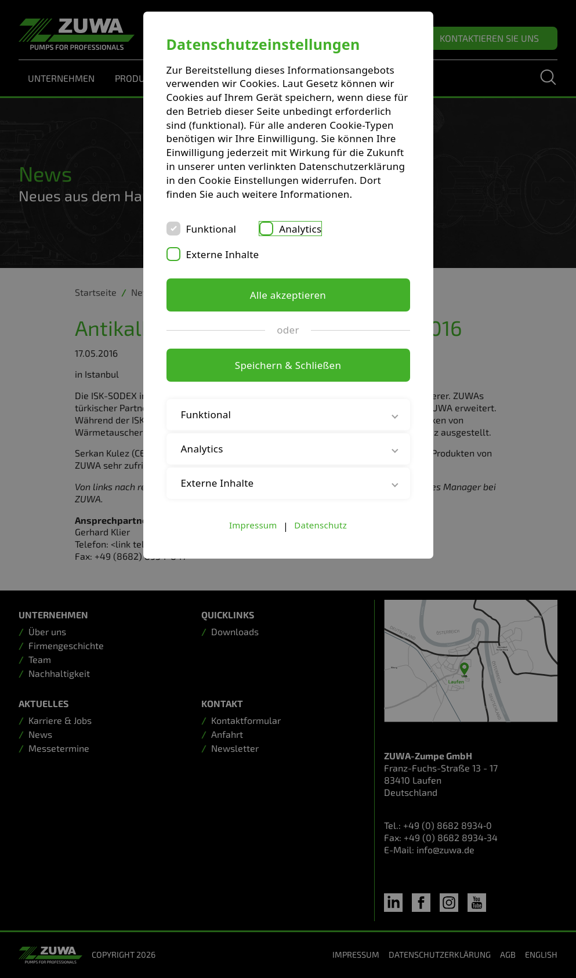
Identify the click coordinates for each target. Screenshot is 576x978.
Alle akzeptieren (288, 295)
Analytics (300, 229)
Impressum (253, 525)
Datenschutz (320, 525)
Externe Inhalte (222, 254)
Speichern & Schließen (288, 365)
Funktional (211, 229)
